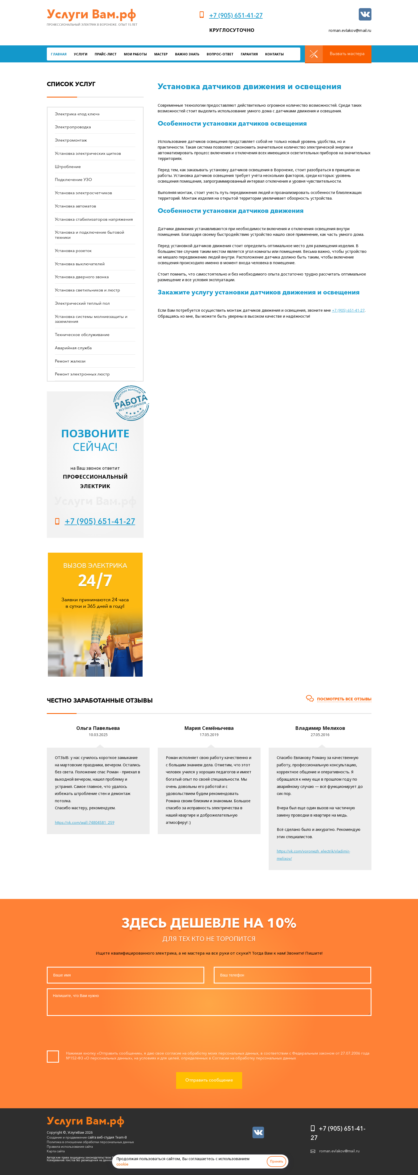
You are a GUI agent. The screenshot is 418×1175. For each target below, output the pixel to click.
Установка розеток (73, 250)
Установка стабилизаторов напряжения (94, 219)
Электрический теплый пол (82, 303)
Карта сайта (56, 1151)
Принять (276, 1161)
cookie (122, 1164)
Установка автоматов (75, 206)
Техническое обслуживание (82, 334)
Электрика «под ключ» (77, 113)
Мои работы (135, 54)
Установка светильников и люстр (87, 290)
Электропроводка (73, 126)
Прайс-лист (106, 54)
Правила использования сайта (70, 1146)
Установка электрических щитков (88, 153)
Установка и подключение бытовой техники (89, 235)
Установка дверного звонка (82, 276)
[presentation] (209, 1034)
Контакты (274, 54)
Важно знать (187, 54)
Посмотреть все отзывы (344, 699)
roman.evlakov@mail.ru (350, 30)
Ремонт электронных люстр (82, 374)
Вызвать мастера (347, 53)
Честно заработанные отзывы (100, 700)
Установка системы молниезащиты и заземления (91, 319)
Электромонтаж (71, 140)
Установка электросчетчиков (83, 192)
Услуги (80, 54)
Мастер (161, 54)
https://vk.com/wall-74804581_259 (84, 822)
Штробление (68, 166)
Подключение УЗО (73, 179)
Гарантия (249, 54)
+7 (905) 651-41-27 (236, 15)
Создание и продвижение (67, 1137)
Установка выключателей (80, 263)
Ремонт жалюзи (70, 361)
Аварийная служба (73, 347)
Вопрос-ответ (220, 54)
